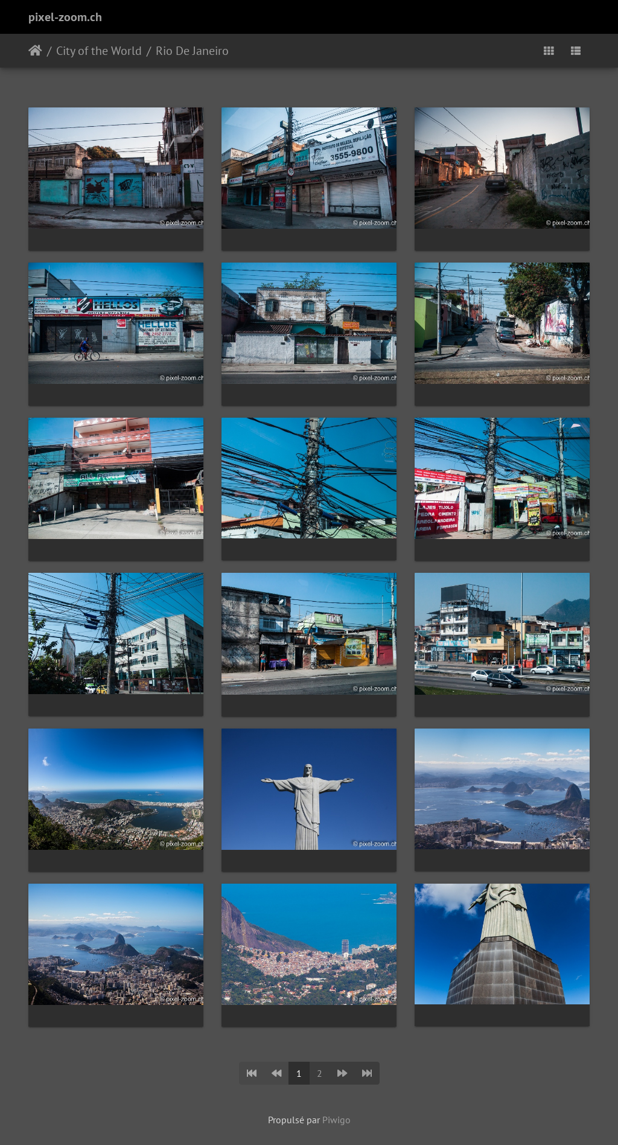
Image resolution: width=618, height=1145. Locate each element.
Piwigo (336, 1120)
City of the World (99, 51)
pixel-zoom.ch (65, 17)
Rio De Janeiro (192, 51)
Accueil (35, 51)
